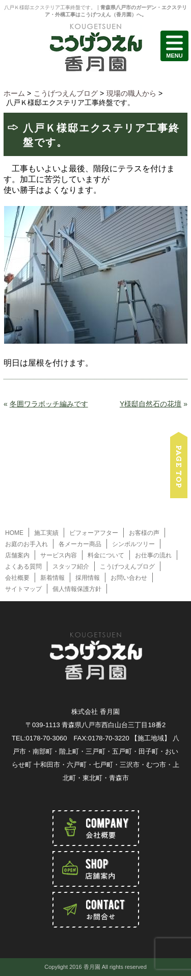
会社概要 (17, 577)
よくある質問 (23, 566)
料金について (106, 555)
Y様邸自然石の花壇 (150, 404)
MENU (174, 46)
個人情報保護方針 (76, 589)
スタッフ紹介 (70, 566)
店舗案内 (17, 555)
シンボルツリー (133, 544)
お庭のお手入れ (26, 544)
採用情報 (87, 577)
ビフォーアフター (93, 532)
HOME (14, 532)
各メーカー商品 (80, 544)
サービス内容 (58, 555)
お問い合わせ (129, 577)
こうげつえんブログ (127, 566)
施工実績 (46, 532)
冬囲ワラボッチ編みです (49, 404)
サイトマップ (23, 589)
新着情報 (52, 577)
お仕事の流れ (153, 555)
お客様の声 (144, 532)
